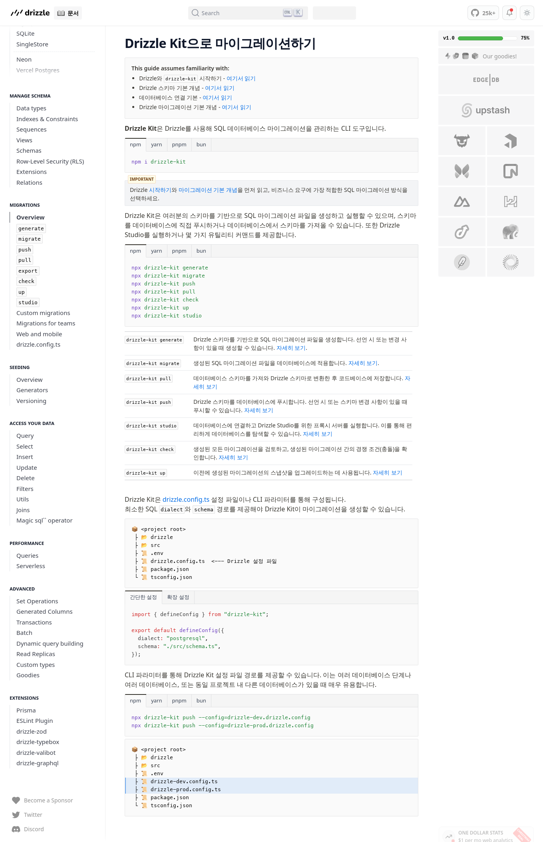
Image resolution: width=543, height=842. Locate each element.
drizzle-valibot (36, 752)
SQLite (25, 33)
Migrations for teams (46, 323)
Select (24, 446)
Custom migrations (43, 313)
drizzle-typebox (37, 742)
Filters (25, 489)
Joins (23, 510)
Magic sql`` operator (44, 520)
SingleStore (32, 44)
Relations (29, 182)
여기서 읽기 (241, 78)
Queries (27, 555)
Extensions (31, 172)
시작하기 (160, 190)
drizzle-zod (31, 731)
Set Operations (37, 601)
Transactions (34, 622)
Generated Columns (44, 611)
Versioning (31, 401)
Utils (22, 499)
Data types (31, 108)
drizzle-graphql (37, 763)
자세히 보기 (291, 347)
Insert (24, 457)
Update (26, 467)
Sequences (31, 129)
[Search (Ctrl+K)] (248, 13)
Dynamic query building (50, 643)
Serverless (30, 566)
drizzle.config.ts (38, 344)
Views (24, 140)
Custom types (35, 664)
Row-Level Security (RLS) (50, 161)
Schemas (29, 150)
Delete (25, 478)
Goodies (28, 675)
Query (25, 435)
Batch (24, 632)
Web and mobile (39, 334)
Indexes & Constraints (47, 119)
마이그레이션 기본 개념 (208, 190)
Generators (32, 390)
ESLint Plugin (34, 720)
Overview (30, 217)
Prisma (26, 710)
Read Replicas (35, 654)
